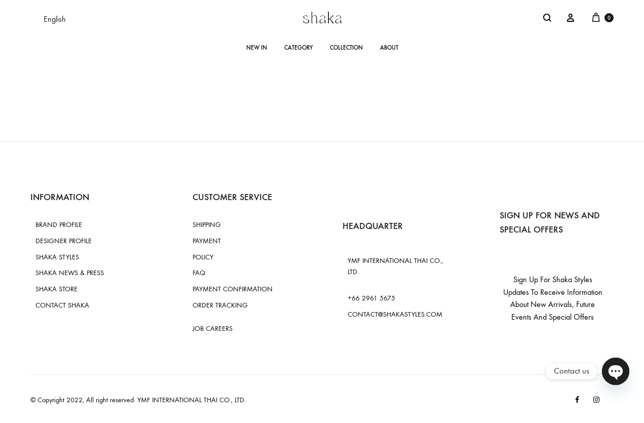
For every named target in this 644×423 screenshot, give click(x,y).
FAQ (199, 272)
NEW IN (256, 47)
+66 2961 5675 (371, 298)
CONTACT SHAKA (62, 305)
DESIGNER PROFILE (63, 241)
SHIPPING (207, 224)
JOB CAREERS (213, 328)
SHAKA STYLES (57, 257)
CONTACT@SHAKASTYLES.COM (395, 314)
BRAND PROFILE (58, 224)
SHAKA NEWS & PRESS (69, 272)
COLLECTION (346, 47)
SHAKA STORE (56, 289)
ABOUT (389, 47)
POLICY (203, 257)
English (55, 19)
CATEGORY (298, 47)
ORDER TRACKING (220, 305)
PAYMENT (207, 241)
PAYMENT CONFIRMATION (233, 289)
